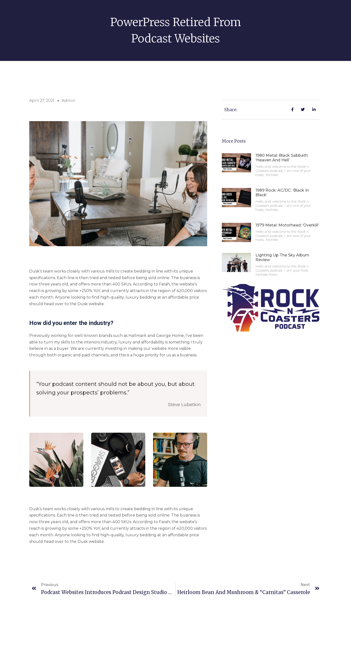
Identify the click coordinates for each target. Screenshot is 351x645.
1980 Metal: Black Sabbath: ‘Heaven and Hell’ (281, 157)
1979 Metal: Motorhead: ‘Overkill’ (287, 225)
